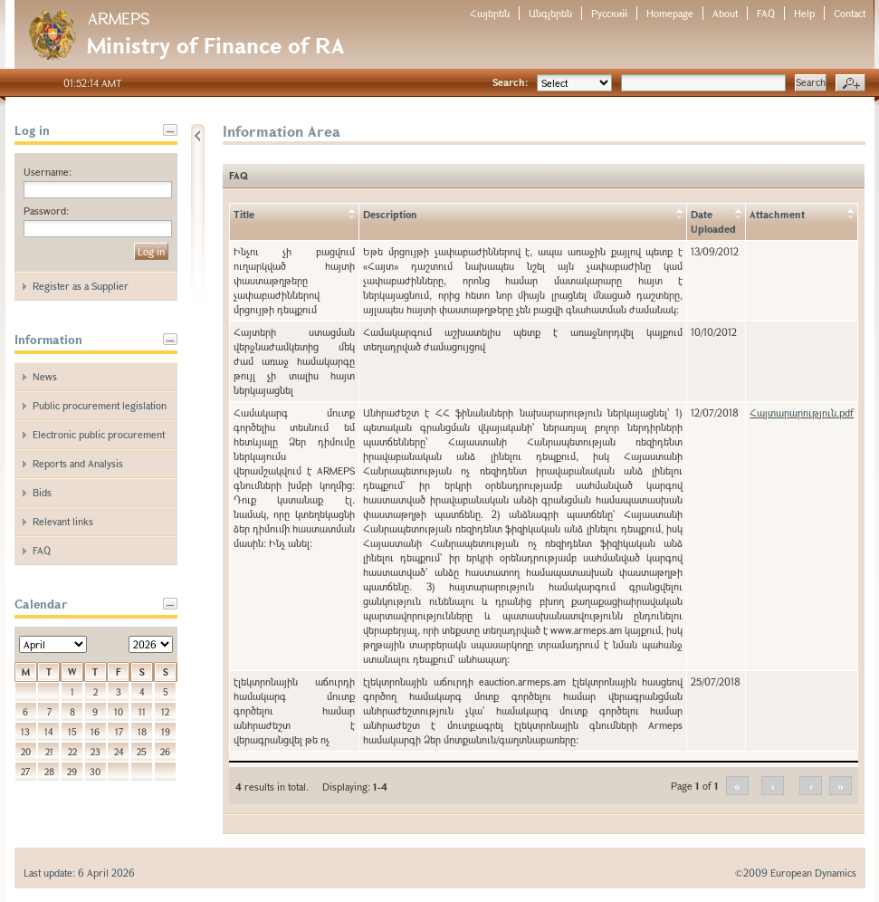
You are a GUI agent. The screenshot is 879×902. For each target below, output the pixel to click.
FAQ (766, 13)
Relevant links (63, 521)
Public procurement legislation (100, 405)
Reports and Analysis (78, 463)
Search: (510, 82)
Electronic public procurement (99, 434)
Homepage (669, 13)
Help (804, 13)
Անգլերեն (550, 13)
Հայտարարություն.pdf (802, 412)
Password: (46, 210)
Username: (48, 171)
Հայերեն (490, 13)
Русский (609, 13)
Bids (42, 492)
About (725, 13)
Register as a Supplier (81, 286)
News (45, 376)
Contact (849, 13)
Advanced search (850, 83)
